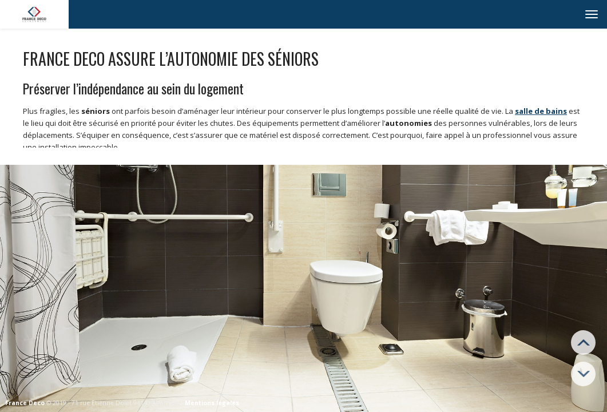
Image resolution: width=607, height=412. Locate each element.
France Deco (25, 403)
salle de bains (541, 111)
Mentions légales (212, 403)
